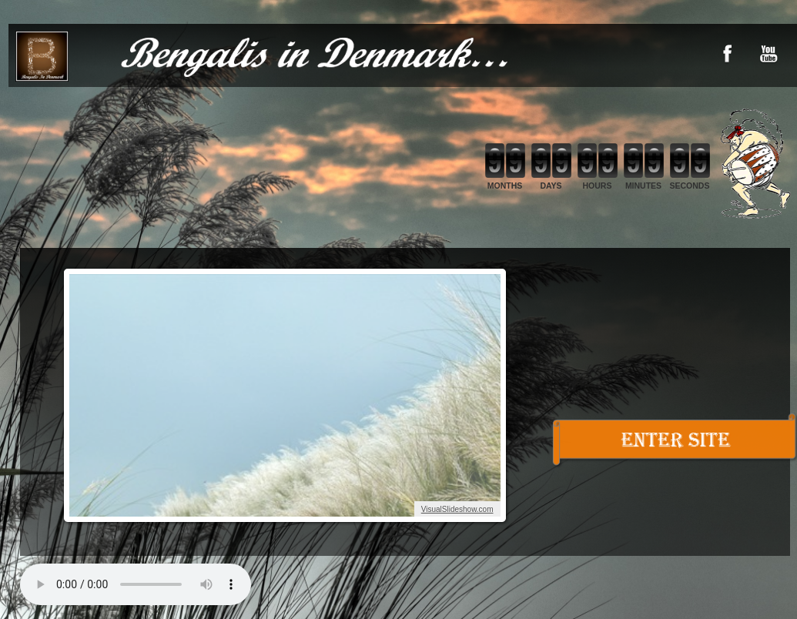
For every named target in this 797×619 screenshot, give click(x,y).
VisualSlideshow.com (457, 509)
